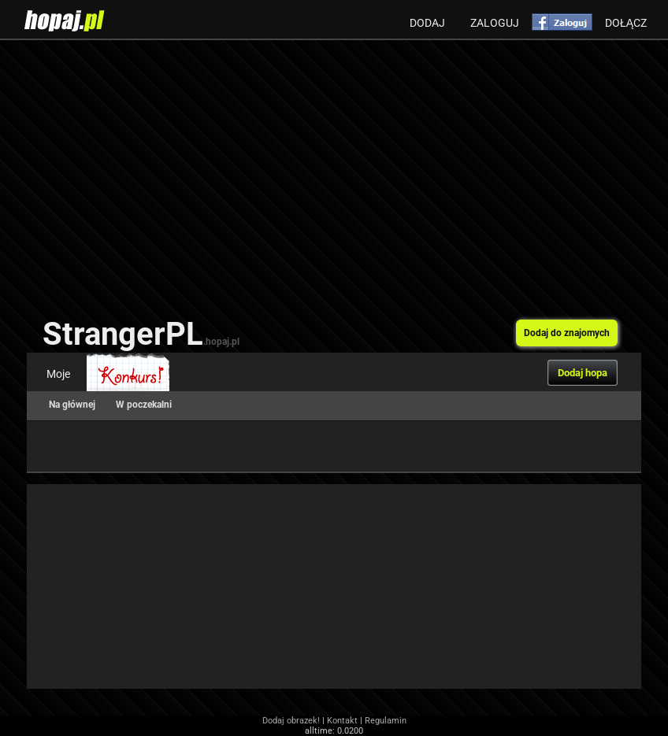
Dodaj (427, 23)
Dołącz (626, 23)
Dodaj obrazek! (291, 721)
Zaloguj (494, 23)
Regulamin (385, 721)
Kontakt (342, 721)
